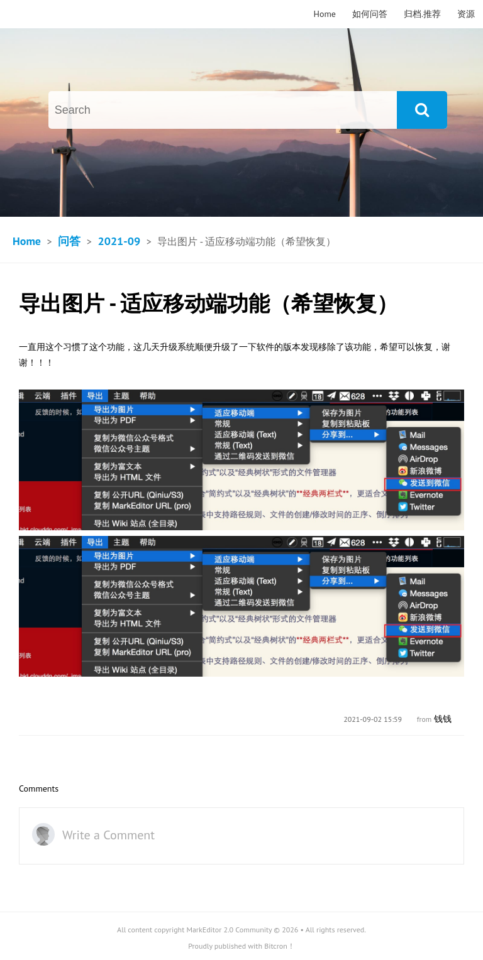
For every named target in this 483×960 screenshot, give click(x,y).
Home (325, 13)
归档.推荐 (422, 13)
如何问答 (369, 13)
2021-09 (118, 241)
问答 (69, 241)
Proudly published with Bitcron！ (241, 946)
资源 (466, 13)
